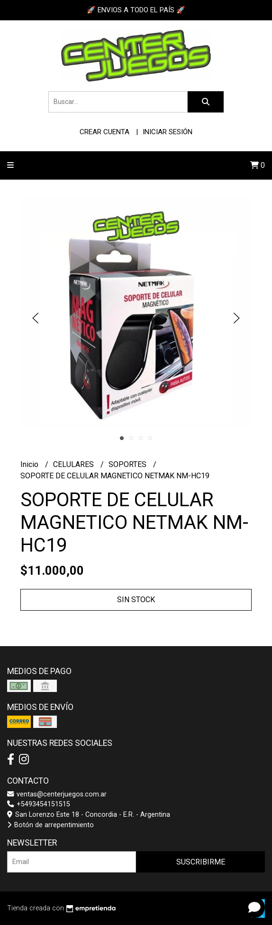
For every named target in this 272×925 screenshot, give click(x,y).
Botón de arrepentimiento (50, 825)
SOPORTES (128, 464)
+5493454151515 (38, 804)
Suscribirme (200, 861)
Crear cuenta (104, 132)
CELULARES (74, 464)
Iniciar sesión (167, 132)
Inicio (30, 464)
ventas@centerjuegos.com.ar (57, 794)
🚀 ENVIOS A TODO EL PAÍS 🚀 (136, 10)
